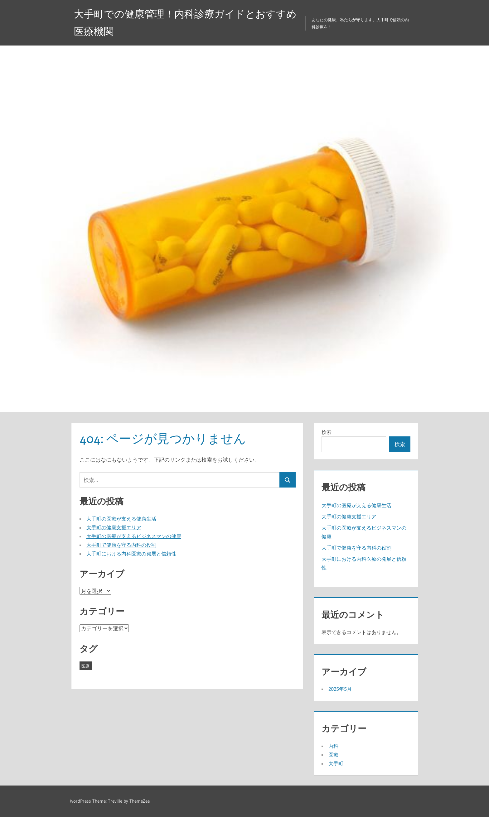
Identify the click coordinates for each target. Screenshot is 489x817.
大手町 (335, 763)
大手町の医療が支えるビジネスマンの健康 (133, 536)
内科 (333, 746)
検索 (327, 432)
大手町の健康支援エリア (113, 527)
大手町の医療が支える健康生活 (121, 519)
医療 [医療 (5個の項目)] (85, 665)
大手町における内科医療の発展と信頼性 (131, 553)
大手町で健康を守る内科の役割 (121, 545)
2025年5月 (340, 689)
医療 (333, 755)
